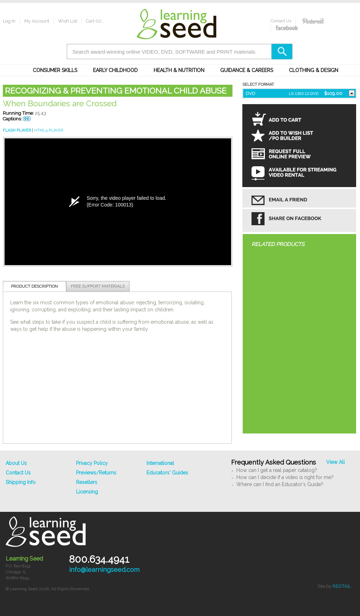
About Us (16, 463)
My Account (36, 21)
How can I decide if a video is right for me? (285, 477)
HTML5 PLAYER (48, 130)
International (160, 463)
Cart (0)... (95, 21)
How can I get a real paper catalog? (276, 470)
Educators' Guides (167, 473)
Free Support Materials (98, 286)
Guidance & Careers (246, 70)
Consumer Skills (55, 70)
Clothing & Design (313, 70)
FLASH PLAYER (17, 130)
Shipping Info (21, 482)
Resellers (86, 482)
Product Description (34, 286)
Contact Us (281, 20)
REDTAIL (342, 586)
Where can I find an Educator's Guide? (279, 484)
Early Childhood (115, 70)
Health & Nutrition (179, 70)
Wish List (67, 21)
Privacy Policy (92, 463)
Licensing (87, 492)
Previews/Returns (96, 473)
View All (335, 462)
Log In (9, 21)
